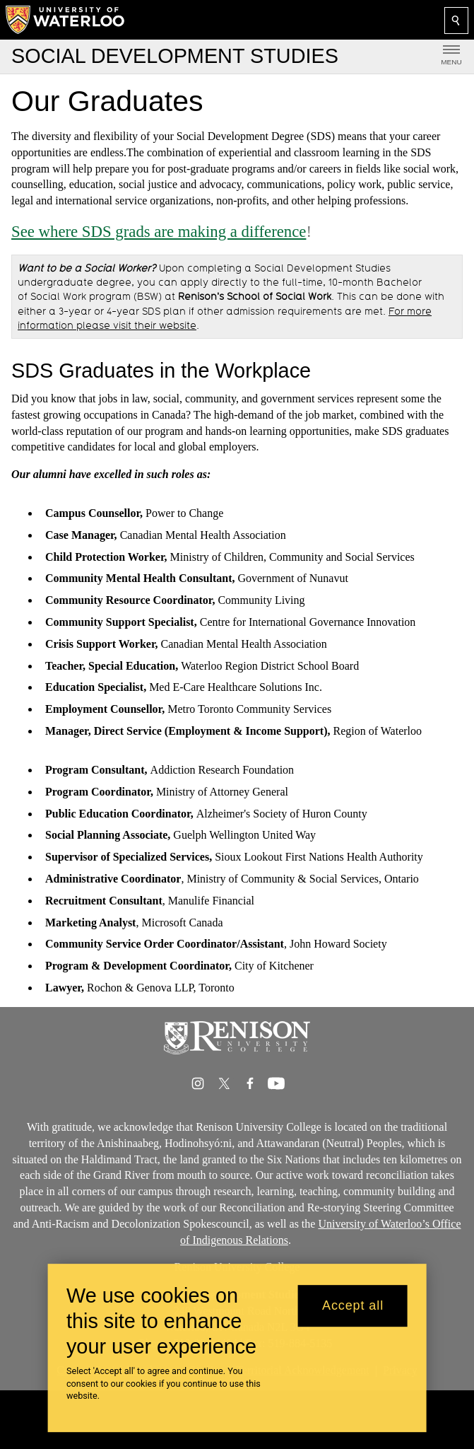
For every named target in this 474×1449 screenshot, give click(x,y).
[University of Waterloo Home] (66, 20)
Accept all (353, 1305)
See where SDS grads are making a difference (158, 231)
